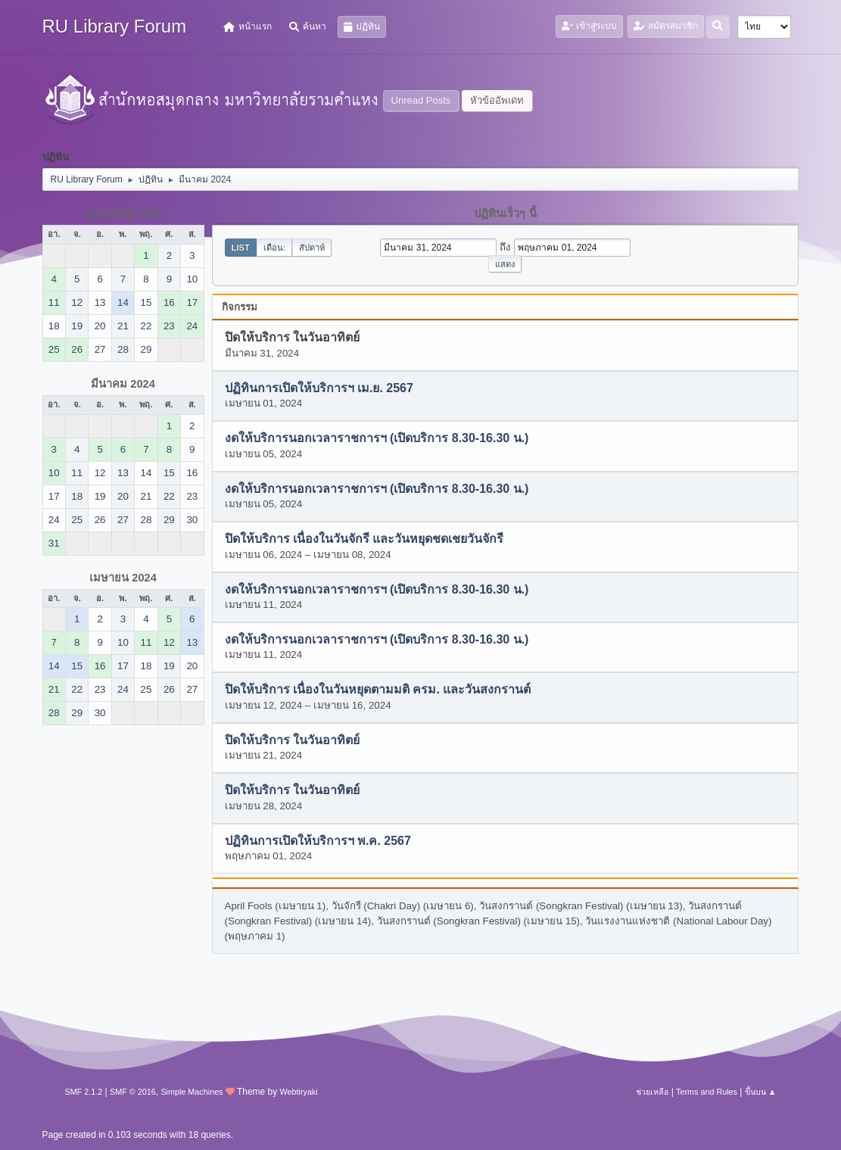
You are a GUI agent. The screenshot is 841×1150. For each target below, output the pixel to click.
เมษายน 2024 (123, 578)
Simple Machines (191, 1091)
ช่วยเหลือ (652, 1091)
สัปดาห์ (312, 247)
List (241, 247)
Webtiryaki (299, 1091)
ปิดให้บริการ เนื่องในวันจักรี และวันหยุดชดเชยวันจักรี (364, 539)
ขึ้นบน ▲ (761, 1091)
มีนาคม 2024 (123, 384)
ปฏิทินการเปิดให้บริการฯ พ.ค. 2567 (318, 840)
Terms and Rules (706, 1091)
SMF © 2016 (133, 1091)
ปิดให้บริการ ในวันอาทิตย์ (292, 740)
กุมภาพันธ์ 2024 (123, 213)
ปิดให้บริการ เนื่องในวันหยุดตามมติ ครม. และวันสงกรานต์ (378, 690)
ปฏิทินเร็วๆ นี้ (505, 213)
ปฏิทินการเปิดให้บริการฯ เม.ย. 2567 (319, 388)
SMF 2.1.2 (84, 1091)
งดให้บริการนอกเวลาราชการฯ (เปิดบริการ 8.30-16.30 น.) (377, 438)
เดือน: (274, 247)
